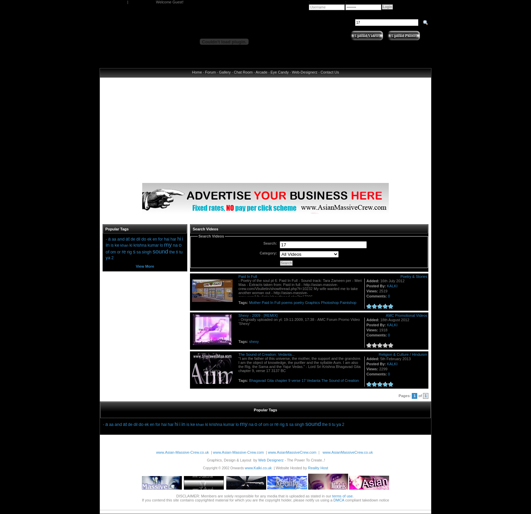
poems (287, 303)
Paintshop (348, 303)
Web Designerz (271, 460)
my (168, 245)
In (271, 303)
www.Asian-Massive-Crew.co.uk (182, 452)
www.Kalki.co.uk (258, 468)
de (133, 239)
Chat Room (243, 72)
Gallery (225, 72)
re (124, 251)
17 (303, 380)
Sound (334, 380)
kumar (153, 245)
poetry (299, 303)
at (128, 239)
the (172, 252)
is (112, 245)
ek (149, 239)
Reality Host (318, 468)
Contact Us (330, 72)
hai (166, 239)
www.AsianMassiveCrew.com (292, 452)
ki (130, 245)
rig (129, 251)
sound (160, 251)
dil (138, 239)
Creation (352, 380)
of (107, 251)
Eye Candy (280, 72)
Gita (270, 380)
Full (277, 303)
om (113, 252)
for (160, 239)
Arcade (262, 72)
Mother (255, 303)
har (173, 239)
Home (197, 72)
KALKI (392, 286)
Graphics (312, 303)
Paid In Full (247, 276)
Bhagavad (257, 380)
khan (124, 245)
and (121, 239)
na (175, 245)
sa (138, 252)
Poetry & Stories (414, 276)
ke (116, 245)
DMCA (339, 500)
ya (108, 257)
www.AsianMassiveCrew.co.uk (347, 452)
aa (114, 239)
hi (179, 239)
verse (295, 380)
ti (177, 251)
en (155, 239)
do (143, 239)
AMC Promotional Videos (406, 315)
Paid (265, 303)
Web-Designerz (305, 72)
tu (181, 252)
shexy (254, 342)
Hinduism (419, 354)
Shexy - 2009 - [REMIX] (258, 315)
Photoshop (330, 303)
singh (147, 252)
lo (161, 245)
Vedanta (313, 380)
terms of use (342, 496)
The (324, 380)
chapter (281, 380)
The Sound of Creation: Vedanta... (266, 354)
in (108, 245)
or (119, 252)
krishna (140, 245)
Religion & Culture (394, 354)
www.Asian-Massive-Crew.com (238, 452)
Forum (210, 72)
